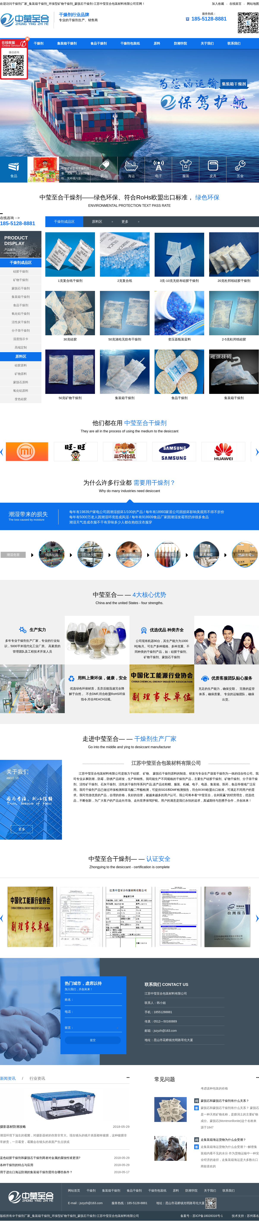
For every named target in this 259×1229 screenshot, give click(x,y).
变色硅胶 (21, 399)
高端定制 (21, 347)
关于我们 (207, 43)
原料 (157, 43)
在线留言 (235, 3)
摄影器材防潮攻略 (13, 1126)
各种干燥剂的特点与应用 (16, 1165)
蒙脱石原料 (20, 382)
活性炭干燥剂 (21, 322)
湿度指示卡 (20, 339)
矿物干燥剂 (20, 280)
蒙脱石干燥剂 (21, 288)
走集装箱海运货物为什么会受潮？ (223, 1141)
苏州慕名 (253, 1216)
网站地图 (253, 3)
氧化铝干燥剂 (21, 313)
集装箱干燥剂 (67, 43)
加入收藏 (218, 3)
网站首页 (74, 1190)
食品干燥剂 (98, 43)
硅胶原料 (21, 365)
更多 (130, 221)
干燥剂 (38, 43)
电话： (69, 1011)
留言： (69, 1027)
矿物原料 (21, 373)
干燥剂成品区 (21, 263)
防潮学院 (180, 43)
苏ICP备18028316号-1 (208, 1216)
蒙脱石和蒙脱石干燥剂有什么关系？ (225, 1102)
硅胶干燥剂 (20, 271)
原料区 (20, 357)
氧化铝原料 (20, 390)
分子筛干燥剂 (21, 330)
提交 (93, 1040)
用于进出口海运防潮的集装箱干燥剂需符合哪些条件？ (36, 1172)
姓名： (69, 999)
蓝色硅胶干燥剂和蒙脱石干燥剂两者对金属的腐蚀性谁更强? (40, 1158)
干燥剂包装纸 (130, 43)
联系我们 (233, 43)
